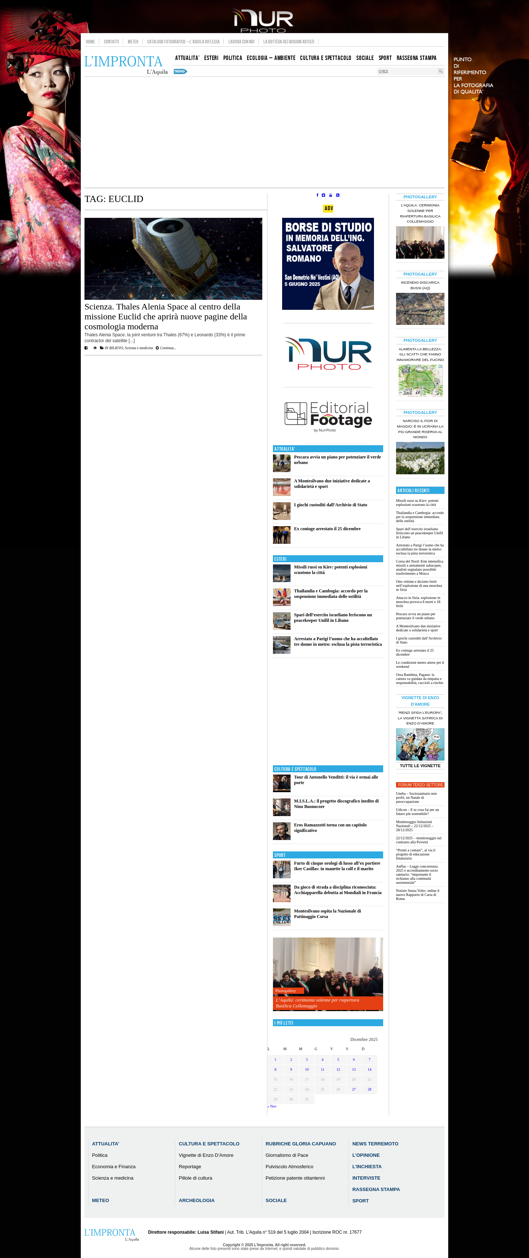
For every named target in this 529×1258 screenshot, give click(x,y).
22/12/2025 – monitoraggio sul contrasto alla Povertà (419, 840)
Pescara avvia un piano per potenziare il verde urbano (415, 616)
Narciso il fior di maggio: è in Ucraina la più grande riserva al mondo (420, 429)
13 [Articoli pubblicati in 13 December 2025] (354, 1069)
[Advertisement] (264, 132)
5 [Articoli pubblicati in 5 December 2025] (338, 1059)
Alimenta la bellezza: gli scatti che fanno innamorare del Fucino (420, 354)
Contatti (111, 42)
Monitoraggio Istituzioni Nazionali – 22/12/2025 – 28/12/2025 (414, 826)
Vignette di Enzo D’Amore (206, 1155)
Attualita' (284, 449)
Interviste (366, 1178)
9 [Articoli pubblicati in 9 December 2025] (291, 1069)
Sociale (276, 1200)
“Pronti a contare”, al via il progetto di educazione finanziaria (415, 854)
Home (90, 42)
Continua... (166, 348)
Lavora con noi (241, 42)
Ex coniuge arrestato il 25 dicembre (327, 528)
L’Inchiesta (367, 1166)
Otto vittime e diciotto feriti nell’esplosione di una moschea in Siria (419, 586)
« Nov (272, 1106)
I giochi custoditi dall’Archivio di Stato (330, 504)
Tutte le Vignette (420, 765)
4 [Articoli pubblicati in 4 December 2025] (322, 1059)
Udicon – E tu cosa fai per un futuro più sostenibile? (417, 812)
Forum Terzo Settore (420, 785)
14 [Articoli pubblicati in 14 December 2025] (369, 1069)
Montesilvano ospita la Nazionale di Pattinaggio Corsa (327, 913)
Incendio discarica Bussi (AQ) (420, 285)
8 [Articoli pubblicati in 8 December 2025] (275, 1069)
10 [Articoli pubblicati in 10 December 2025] (307, 1069)
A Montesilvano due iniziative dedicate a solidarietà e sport (418, 628)
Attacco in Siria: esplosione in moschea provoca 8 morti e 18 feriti (418, 602)
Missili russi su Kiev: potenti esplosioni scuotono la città (417, 503)
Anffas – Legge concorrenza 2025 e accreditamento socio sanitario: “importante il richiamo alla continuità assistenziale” (417, 874)
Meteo (133, 42)
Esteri (280, 559)
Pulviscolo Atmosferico (289, 1166)
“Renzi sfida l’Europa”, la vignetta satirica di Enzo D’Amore (420, 718)
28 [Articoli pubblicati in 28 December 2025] (369, 1089)
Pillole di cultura (195, 1178)
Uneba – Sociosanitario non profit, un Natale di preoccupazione (416, 797)
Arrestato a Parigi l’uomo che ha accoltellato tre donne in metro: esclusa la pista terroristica (338, 641)
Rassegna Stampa (376, 1189)
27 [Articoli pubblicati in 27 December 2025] (354, 1089)
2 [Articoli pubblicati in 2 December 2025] (291, 1059)
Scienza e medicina (139, 348)
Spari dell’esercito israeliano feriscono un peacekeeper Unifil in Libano (333, 617)
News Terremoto (375, 1144)
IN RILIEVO (114, 348)
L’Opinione (365, 1155)
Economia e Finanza (114, 1166)
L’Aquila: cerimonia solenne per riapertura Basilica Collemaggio (317, 1003)
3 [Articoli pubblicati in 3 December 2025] (307, 1059)
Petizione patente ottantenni (295, 1178)
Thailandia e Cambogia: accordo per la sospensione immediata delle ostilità (331, 593)
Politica (100, 1155)
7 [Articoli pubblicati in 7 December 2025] (370, 1059)
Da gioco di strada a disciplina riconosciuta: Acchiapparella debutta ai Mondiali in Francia (338, 890)
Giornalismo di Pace (287, 1155)
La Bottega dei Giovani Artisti (288, 42)
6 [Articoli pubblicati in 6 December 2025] (354, 1059)
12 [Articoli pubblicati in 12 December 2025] (338, 1069)
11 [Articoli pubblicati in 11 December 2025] (322, 1069)
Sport (280, 855)
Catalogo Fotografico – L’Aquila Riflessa (183, 42)
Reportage (190, 1166)
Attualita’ (105, 1144)
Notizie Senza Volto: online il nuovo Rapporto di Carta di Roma (417, 895)
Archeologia (197, 1200)
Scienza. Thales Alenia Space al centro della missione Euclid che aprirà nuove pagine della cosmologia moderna (165, 316)
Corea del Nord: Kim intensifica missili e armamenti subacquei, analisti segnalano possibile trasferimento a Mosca (419, 567)
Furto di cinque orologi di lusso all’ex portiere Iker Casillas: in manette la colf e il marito (337, 866)
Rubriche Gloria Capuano (301, 1144)
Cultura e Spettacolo (295, 769)
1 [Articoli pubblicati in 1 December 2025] (275, 1059)
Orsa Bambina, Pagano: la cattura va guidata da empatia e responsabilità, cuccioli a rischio (419, 679)
